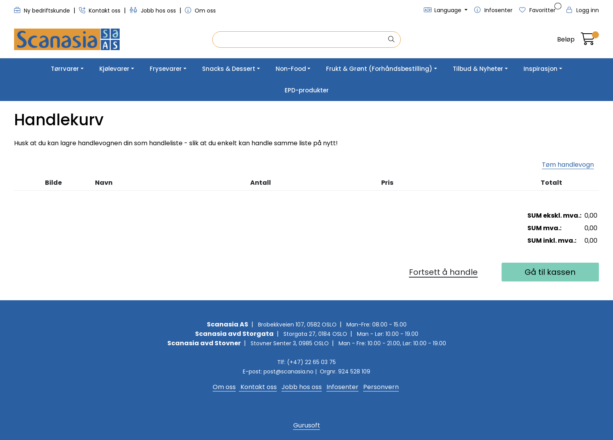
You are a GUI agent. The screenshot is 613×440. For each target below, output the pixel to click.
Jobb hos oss (153, 10)
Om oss (200, 10)
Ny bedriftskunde (43, 10)
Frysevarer (166, 69)
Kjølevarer (114, 69)
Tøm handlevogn (568, 164)
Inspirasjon (540, 69)
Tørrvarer (65, 69)
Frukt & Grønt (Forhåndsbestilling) (379, 69)
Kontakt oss (100, 10)
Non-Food (291, 69)
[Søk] (300, 39)
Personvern (381, 386)
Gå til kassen (550, 272)
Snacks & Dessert (228, 69)
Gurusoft (306, 425)
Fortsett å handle (443, 272)
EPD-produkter (307, 90)
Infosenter (342, 386)
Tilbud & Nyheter (478, 69)
